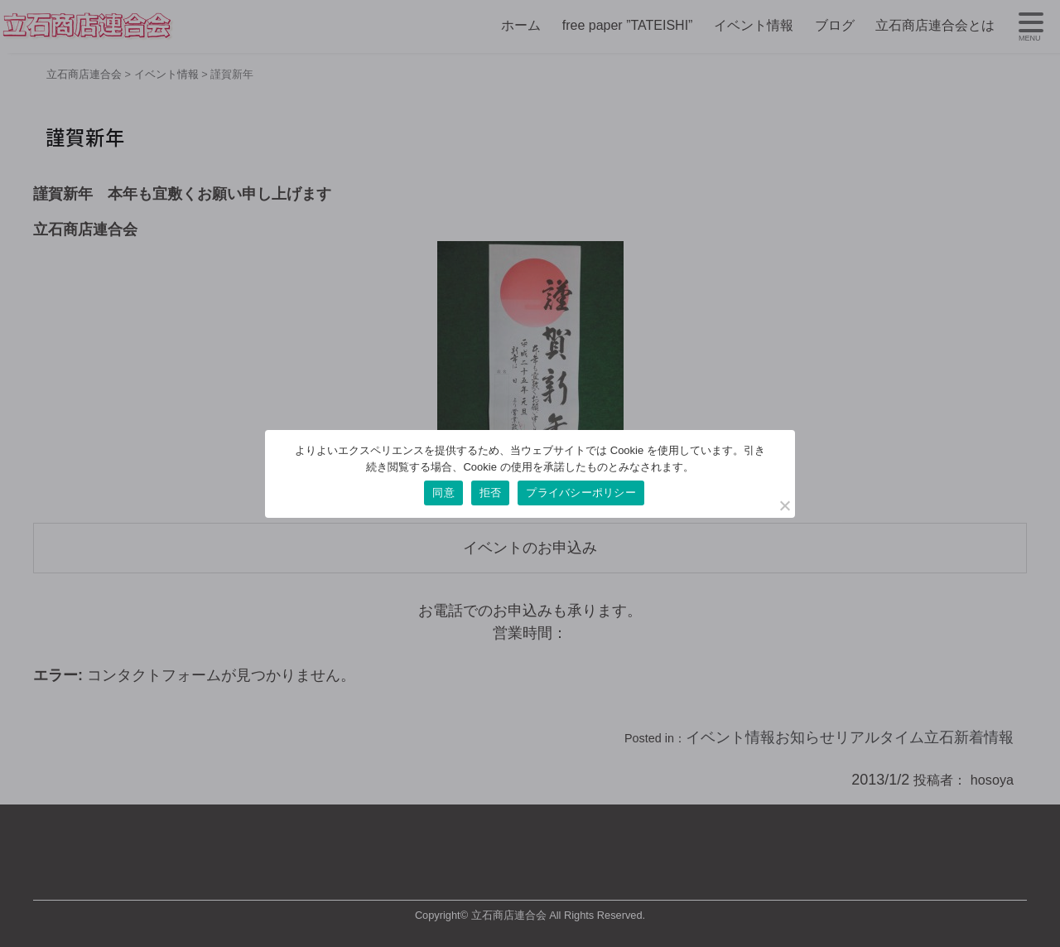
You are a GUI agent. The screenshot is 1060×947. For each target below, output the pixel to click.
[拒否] (784, 505)
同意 (443, 492)
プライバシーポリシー (581, 492)
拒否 (490, 492)
